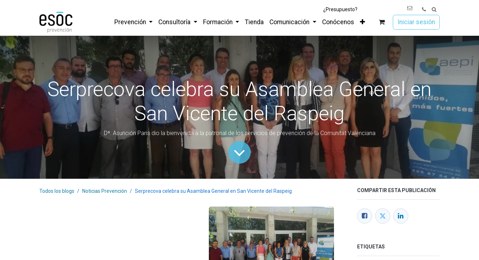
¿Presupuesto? (340, 9)
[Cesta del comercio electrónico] (382, 22)
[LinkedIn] (400, 216)
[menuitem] (133, 22)
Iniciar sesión (416, 22)
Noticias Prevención (104, 191)
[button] (434, 9)
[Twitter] (382, 216)
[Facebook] (364, 216)
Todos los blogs (56, 191)
